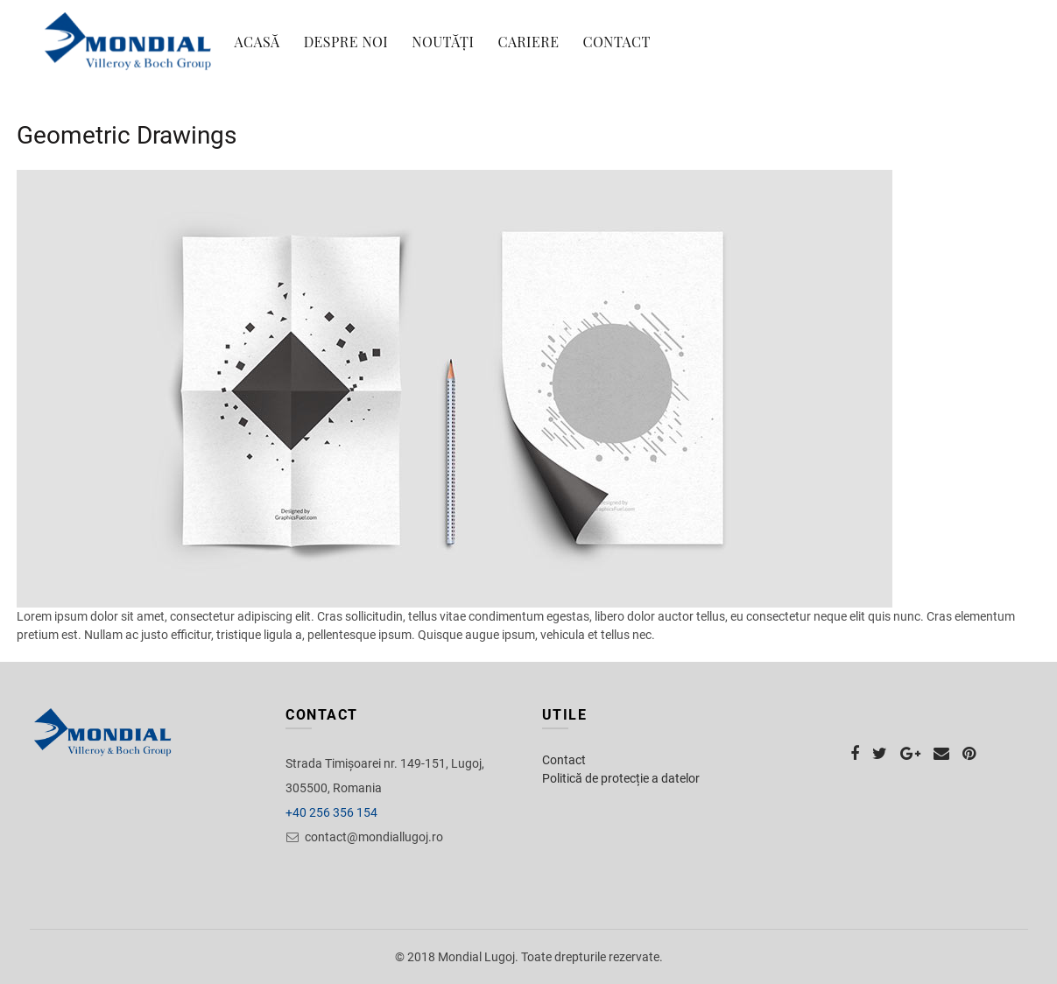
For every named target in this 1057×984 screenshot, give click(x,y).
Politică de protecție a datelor (621, 778)
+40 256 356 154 (331, 812)
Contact (616, 41)
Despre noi (346, 41)
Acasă (257, 41)
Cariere (528, 41)
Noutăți (443, 41)
